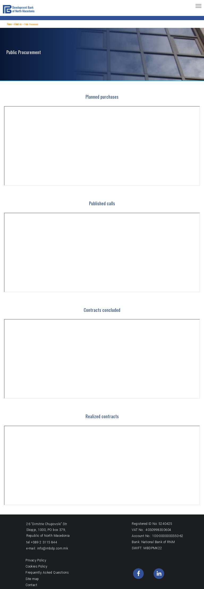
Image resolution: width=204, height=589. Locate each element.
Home (9, 24)
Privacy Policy (36, 560)
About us (17, 24)
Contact (31, 585)
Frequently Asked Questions (47, 572)
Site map (32, 579)
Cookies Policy (36, 566)
